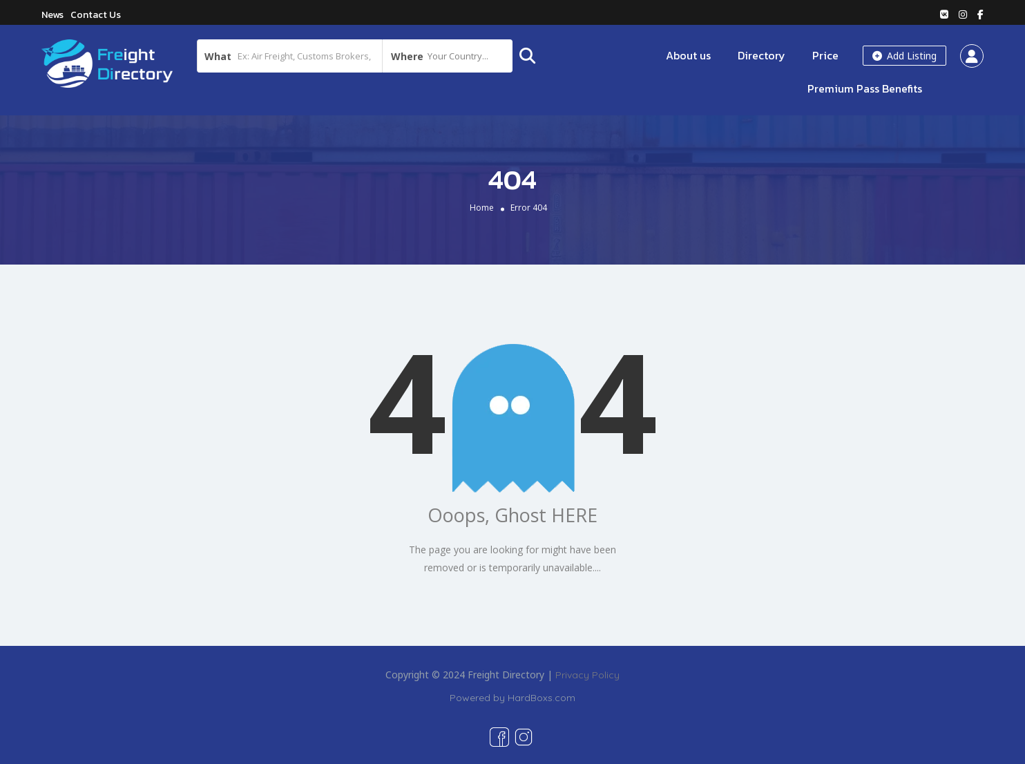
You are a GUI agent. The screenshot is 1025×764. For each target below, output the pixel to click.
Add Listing (904, 55)
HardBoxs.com (541, 697)
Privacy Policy (587, 675)
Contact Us (95, 15)
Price (825, 55)
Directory (761, 55)
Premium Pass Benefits (864, 88)
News (52, 15)
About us (688, 55)
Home (482, 207)
